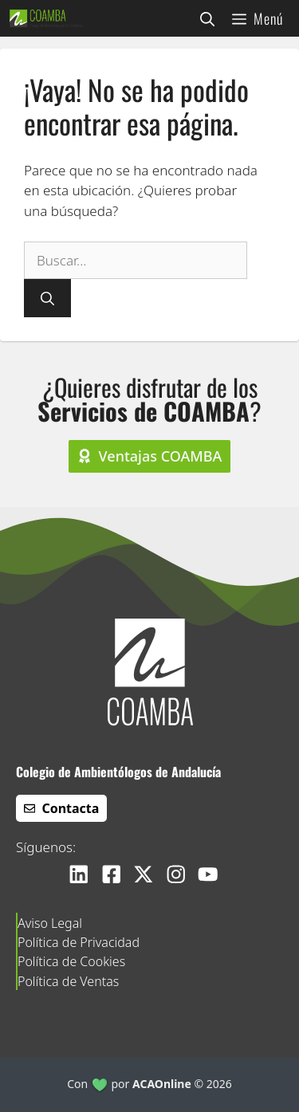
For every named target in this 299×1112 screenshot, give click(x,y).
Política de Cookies (71, 961)
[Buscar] (47, 298)
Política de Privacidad (79, 942)
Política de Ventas (68, 981)
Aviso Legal (50, 923)
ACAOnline (161, 1083)
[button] (207, 18)
